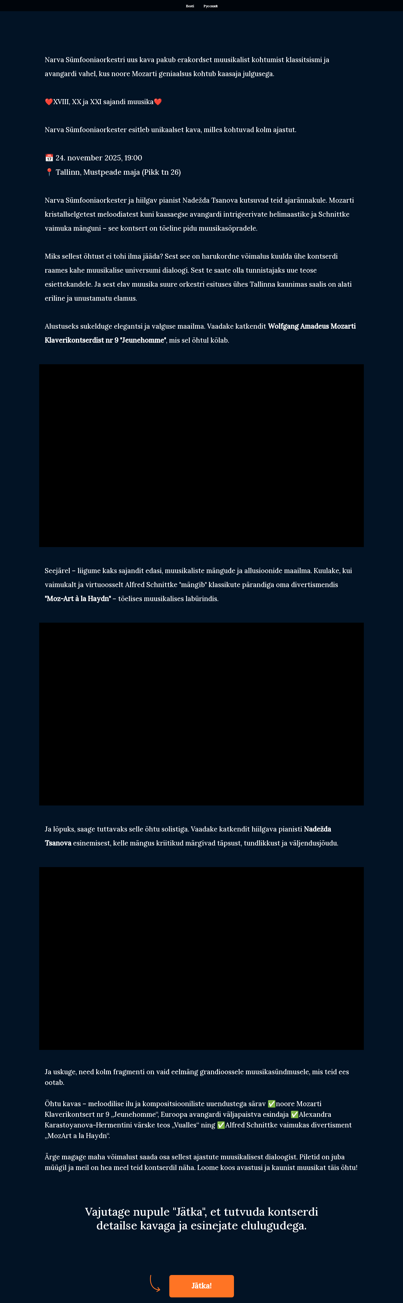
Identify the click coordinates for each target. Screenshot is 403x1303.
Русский (210, 6)
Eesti (190, 6)
